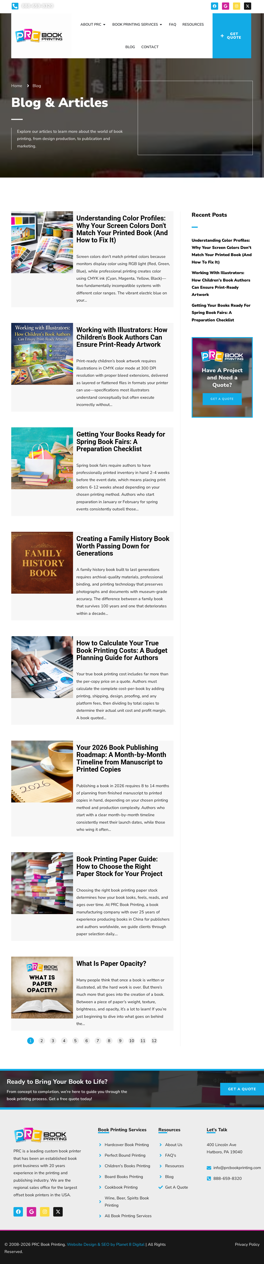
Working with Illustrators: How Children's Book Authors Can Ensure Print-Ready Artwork (121, 337)
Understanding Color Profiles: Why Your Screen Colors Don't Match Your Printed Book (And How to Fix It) (122, 229)
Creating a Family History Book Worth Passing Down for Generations (122, 546)
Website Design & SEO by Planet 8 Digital (105, 1244)
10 (131, 1040)
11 (142, 1040)
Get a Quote (199, 131)
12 (154, 1040)
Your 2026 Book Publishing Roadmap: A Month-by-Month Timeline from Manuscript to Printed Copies (121, 758)
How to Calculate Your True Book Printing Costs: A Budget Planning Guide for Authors (121, 650)
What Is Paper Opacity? (111, 963)
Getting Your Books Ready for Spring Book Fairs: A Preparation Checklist (120, 442)
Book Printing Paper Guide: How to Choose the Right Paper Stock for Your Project (119, 866)
